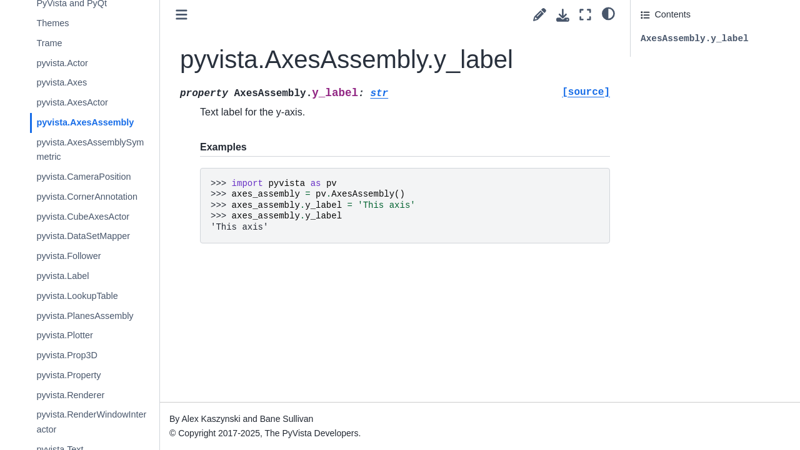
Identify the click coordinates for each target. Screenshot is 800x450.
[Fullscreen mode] (585, 14)
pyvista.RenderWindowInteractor (91, 421)
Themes (52, 23)
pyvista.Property (68, 375)
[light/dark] (608, 13)
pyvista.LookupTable (77, 296)
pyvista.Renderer (70, 395)
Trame (49, 43)
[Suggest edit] (539, 14)
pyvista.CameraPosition (83, 177)
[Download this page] (562, 15)
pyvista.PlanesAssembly (84, 316)
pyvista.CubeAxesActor (82, 217)
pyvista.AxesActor (72, 102)
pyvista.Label (62, 276)
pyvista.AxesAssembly (85, 122)
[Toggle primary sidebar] (181, 14)
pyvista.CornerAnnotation (87, 197)
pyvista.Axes (61, 82)
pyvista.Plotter (64, 335)
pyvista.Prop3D (67, 355)
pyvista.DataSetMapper (83, 236)
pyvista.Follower (68, 256)
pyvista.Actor (62, 63)
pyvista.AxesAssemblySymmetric (90, 149)
